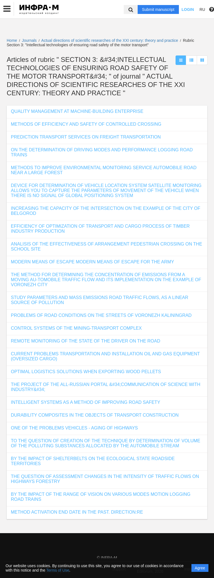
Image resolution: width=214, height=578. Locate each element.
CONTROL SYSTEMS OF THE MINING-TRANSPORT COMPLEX (76, 328)
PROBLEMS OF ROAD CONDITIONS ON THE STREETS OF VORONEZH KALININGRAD (101, 315)
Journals (29, 40)
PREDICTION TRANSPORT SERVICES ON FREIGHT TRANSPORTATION (86, 137)
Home (12, 40)
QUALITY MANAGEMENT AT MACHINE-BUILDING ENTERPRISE (77, 111)
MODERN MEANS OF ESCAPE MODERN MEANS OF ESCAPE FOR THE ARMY (92, 261)
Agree (200, 568)
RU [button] (202, 9)
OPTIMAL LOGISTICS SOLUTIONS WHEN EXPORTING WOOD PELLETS (86, 371)
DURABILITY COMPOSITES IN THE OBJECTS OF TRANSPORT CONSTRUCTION (95, 415)
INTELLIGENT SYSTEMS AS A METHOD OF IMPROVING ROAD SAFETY (85, 402)
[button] (7, 9)
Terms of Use (57, 570)
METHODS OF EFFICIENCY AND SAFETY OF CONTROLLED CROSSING (86, 124)
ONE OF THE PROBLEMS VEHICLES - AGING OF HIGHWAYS (74, 428)
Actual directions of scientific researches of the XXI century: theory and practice (110, 40)
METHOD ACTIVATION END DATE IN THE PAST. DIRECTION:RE (77, 512)
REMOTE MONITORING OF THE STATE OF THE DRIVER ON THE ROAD (85, 341)
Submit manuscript (158, 9)
